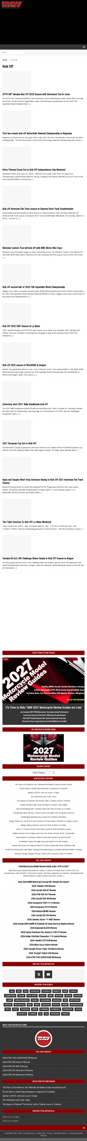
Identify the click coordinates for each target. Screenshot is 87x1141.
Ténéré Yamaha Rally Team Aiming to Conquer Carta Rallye (43, 805)
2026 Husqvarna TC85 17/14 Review (44, 903)
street (34, 1009)
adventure (35, 991)
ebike (50, 996)
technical (22, 1014)
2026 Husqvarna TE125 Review (43, 907)
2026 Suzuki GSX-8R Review (43, 898)
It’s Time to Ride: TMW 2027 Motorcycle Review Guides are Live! (43, 707)
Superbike (44, 1009)
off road (46, 1005)
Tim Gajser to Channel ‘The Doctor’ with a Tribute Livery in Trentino (43, 801)
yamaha (65, 1014)
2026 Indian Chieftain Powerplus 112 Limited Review (43, 936)
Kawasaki (56, 1000)
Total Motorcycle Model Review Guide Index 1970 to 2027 (43, 866)
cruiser (21, 996)
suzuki (78, 1009)
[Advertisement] (43, 27)
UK (40, 1014)
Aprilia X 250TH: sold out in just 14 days (43, 792)
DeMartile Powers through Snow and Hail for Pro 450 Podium (43, 841)
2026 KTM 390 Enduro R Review (16, 1062)
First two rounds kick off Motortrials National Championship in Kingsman (37, 133)
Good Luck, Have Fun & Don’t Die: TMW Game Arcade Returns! (44, 715)
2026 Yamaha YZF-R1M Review (43, 940)
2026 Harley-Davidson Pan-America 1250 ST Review (43, 932)
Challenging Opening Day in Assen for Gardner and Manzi (43, 817)
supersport (67, 1009)
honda (34, 1000)
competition (10, 996)
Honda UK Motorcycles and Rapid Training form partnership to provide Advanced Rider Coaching (43, 849)
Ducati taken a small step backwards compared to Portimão (43, 788)
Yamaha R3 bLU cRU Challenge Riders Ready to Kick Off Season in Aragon (37, 558)
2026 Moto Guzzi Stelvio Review (43, 944)
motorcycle (19, 1005)
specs (8, 1009)
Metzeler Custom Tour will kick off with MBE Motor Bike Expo (32, 248)
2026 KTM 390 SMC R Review (15, 1066)
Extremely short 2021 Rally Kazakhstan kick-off (25, 404)
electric (59, 996)
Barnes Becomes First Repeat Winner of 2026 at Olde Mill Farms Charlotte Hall (43, 845)
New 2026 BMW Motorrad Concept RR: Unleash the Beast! (43, 882)
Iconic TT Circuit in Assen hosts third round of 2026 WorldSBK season (43, 829)
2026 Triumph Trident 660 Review (43, 953)
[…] (29, 104)
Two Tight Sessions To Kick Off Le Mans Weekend (26, 522)
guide (9, 1000)
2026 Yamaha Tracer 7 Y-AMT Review (43, 919)
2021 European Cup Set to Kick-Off (19, 443)
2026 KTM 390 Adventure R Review (17, 1070)
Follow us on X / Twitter (10, 1117)
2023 (18, 991)
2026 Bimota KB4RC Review (44, 911)
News (37, 1005)
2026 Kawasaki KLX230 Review (43, 928)
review (64, 1005)
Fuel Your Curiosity (43, 860)
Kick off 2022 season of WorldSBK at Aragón (24, 365)
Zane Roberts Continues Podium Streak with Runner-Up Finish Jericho (43, 837)
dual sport (32, 996)
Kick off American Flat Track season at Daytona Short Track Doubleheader (37, 208)
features (77, 996)
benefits (57, 991)
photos (56, 1005)
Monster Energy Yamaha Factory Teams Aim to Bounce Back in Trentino (43, 853)
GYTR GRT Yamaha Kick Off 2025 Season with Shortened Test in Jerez (36, 94)
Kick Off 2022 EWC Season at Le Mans (21, 326)
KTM (65, 1000)
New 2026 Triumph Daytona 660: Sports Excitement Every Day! (44, 718)
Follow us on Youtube (10, 1121)
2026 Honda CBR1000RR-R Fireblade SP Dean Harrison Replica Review (43, 924)
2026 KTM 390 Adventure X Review (17, 1074)
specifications (76, 1005)
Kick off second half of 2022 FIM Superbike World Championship (33, 287)
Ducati (42, 996)
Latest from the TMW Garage (43, 653)
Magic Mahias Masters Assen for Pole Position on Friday (43, 825)
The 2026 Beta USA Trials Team (43, 796)
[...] (63, 876)
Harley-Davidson (21, 1000)
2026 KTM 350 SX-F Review (43, 894)
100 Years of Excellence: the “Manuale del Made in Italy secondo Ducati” (43, 784)
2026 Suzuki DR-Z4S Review (43, 915)
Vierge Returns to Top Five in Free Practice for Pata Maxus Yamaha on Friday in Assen (43, 821)
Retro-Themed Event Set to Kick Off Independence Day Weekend (33, 169)
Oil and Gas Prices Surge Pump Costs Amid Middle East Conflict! (44, 721)
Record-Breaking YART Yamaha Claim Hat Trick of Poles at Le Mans (43, 809)
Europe (68, 996)
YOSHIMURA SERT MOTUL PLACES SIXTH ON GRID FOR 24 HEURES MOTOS (43, 813)
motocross (74, 1000)
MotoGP (8, 1005)
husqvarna (45, 1000)
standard (25, 1009)
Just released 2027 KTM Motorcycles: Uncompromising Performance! (44, 712)
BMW (65, 991)
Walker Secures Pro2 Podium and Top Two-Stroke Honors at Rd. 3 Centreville (43, 833)
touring (32, 1014)
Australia (46, 991)
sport (15, 1009)
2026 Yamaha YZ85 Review (43, 886)
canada (73, 991)
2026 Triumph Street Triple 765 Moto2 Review (43, 949)
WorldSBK (55, 1014)
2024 (25, 991)
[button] (83, 47)
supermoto (55, 1009)
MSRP (30, 1005)
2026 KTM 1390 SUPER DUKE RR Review (43, 957)
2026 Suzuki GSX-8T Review (43, 890)
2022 (12, 991)
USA (46, 1014)
